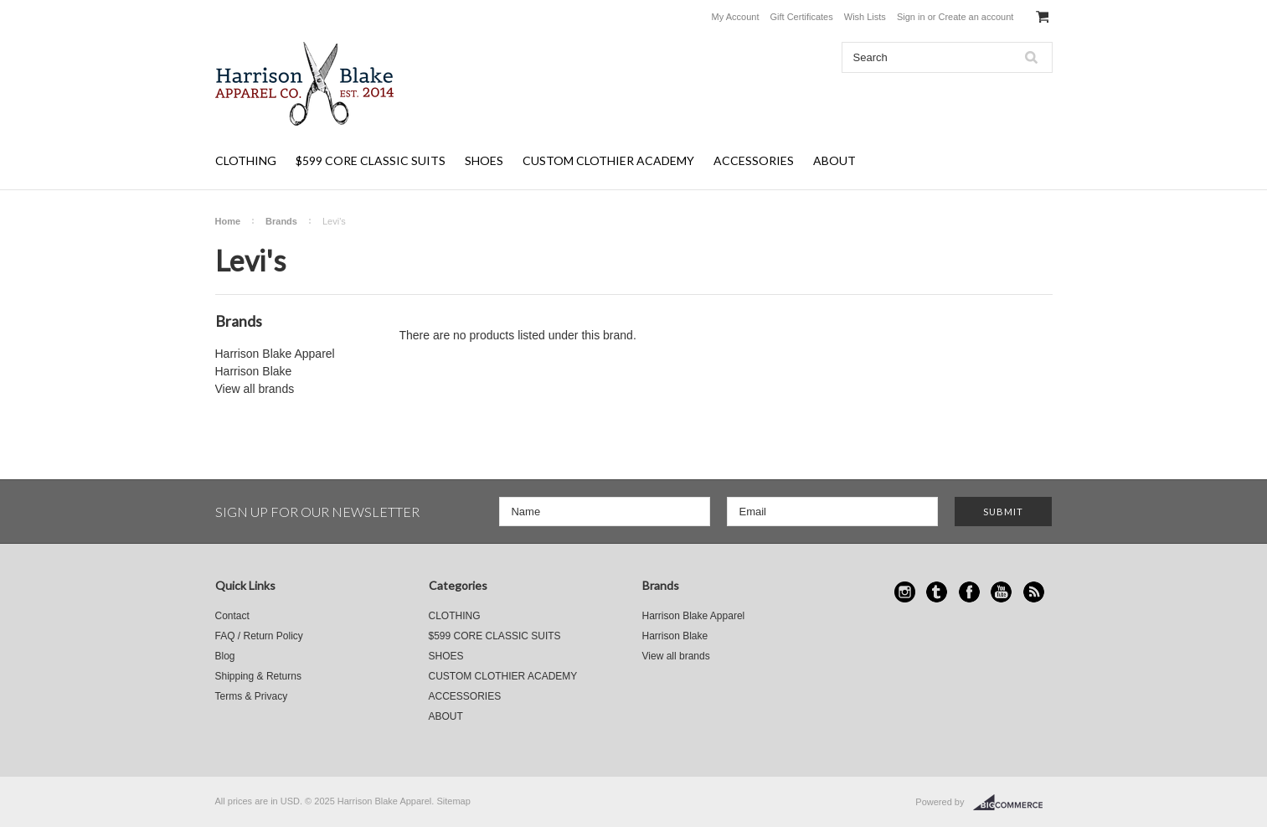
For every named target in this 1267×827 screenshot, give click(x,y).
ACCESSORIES (753, 160)
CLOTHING (245, 160)
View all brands (255, 388)
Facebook (969, 591)
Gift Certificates (801, 17)
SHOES (484, 160)
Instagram (904, 591)
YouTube (1001, 591)
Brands (281, 221)
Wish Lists (865, 17)
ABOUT (834, 160)
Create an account (975, 17)
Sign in (911, 17)
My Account (736, 17)
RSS (1033, 591)
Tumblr (936, 591)
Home (228, 221)
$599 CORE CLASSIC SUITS (371, 160)
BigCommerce (1013, 802)
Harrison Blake (253, 371)
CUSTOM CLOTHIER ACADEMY (608, 160)
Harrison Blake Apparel (275, 353)
